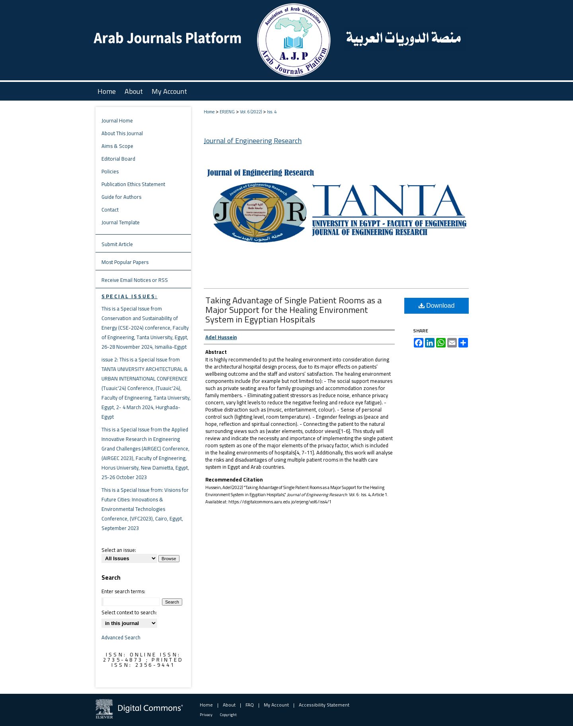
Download (437, 305)
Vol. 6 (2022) (251, 112)
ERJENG (227, 112)
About (229, 704)
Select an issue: (118, 550)
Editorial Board (118, 158)
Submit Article (117, 244)
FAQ (250, 704)
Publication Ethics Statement (133, 184)
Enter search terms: (123, 591)
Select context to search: (129, 612)
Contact (110, 209)
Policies (110, 171)
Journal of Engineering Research (253, 140)
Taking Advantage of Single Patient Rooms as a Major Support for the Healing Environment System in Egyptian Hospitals (293, 310)
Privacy (206, 714)
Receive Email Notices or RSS (134, 280)
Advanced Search (120, 637)
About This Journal (122, 133)
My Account (276, 704)
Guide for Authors (121, 197)
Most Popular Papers (124, 262)
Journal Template (120, 222)
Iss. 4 (272, 112)
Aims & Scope (117, 146)
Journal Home (117, 120)
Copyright (228, 714)
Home (209, 112)
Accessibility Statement (324, 704)
